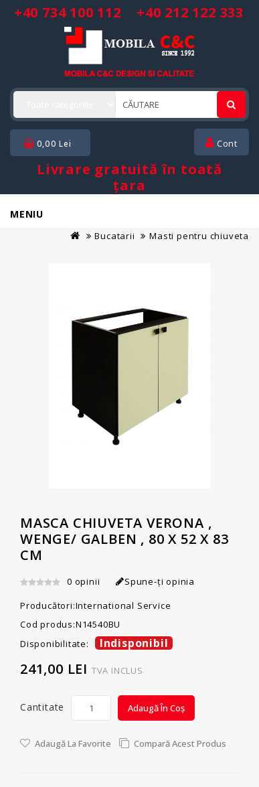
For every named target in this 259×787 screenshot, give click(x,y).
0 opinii (83, 581)
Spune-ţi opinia (155, 581)
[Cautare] (231, 104)
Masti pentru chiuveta (199, 236)
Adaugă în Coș (156, 708)
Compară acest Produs (180, 743)
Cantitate (42, 707)
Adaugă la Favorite (73, 743)
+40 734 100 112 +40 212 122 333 (129, 12)
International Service (123, 605)
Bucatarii (114, 236)
